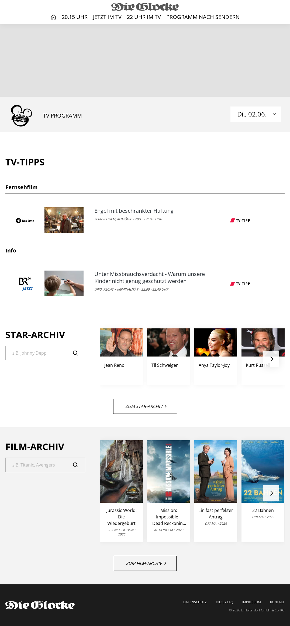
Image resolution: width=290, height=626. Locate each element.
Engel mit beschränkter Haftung (134, 210)
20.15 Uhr (75, 17)
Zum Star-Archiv (146, 406)
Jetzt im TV (107, 17)
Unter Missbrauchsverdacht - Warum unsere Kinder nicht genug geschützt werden (149, 278)
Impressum (251, 602)
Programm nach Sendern (203, 17)
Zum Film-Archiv (146, 563)
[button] (271, 359)
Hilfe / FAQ (224, 602)
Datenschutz (195, 602)
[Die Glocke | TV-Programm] (145, 6)
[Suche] (45, 353)
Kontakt (277, 602)
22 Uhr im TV (144, 17)
